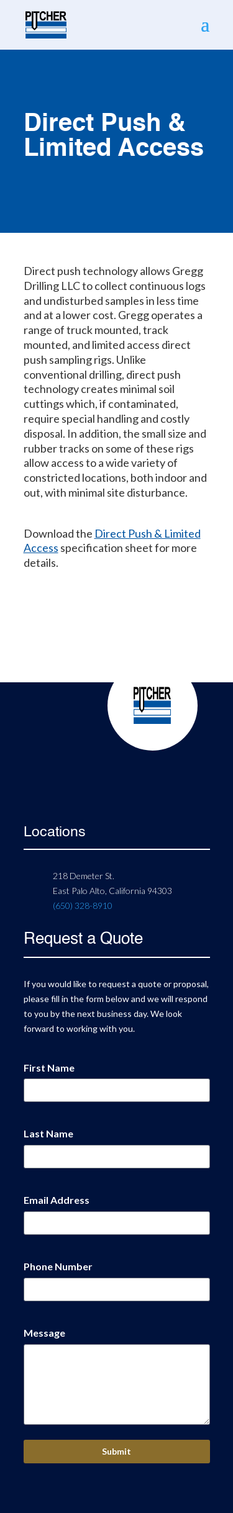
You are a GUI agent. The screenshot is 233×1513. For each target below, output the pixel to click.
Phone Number (58, 1266)
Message (44, 1333)
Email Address (56, 1200)
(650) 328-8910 (82, 905)
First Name (49, 1067)
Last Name (48, 1133)
